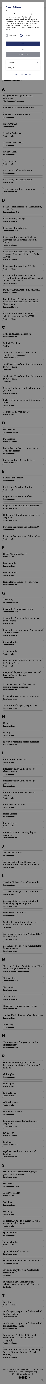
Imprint (16, 75)
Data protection (26, 75)
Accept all (23, 44)
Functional (12, 35)
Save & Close (23, 54)
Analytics (27, 35)
